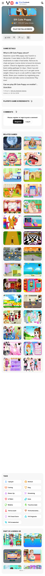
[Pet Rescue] (12, 175)
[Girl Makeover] (12, 364)
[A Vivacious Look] (33, 333)
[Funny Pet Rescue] (12, 191)
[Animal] (32, 481)
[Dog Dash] (12, 238)
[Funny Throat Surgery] (12, 159)
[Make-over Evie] (33, 348)
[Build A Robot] (12, 254)
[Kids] (32, 499)
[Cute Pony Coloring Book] (12, 222)
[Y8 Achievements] (32, 510)
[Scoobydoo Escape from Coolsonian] (12, 285)
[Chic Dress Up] (33, 364)
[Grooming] (32, 493)
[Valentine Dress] (12, 348)
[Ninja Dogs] (12, 143)
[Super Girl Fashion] (12, 317)
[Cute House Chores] (33, 191)
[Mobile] (12, 505)
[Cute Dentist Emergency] (33, 159)
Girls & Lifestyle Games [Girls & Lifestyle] (18, 91)
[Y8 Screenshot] (12, 522)
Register (18, 122)
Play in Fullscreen (22, 29)
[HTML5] (12, 499)
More (22, 570)
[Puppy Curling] (33, 238)
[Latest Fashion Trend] (12, 333)
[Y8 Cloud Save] (12, 516)
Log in (28, 122)
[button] (7, 87)
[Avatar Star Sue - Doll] (33, 285)
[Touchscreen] (32, 505)
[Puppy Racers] (33, 254)
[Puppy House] (33, 175)
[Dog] (32, 487)
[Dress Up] (12, 493)
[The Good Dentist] (12, 206)
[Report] (21, 37)
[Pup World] (33, 301)
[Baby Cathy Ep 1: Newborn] (33, 206)
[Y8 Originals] (32, 516)
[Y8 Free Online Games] (10, 3)
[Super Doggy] (12, 301)
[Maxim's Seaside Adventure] (33, 270)
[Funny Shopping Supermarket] (33, 222)
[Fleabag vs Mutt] (12, 270)
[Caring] (12, 487)
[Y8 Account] (12, 510)
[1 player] (12, 481)
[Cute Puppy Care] (33, 143)
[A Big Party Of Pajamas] (33, 317)
